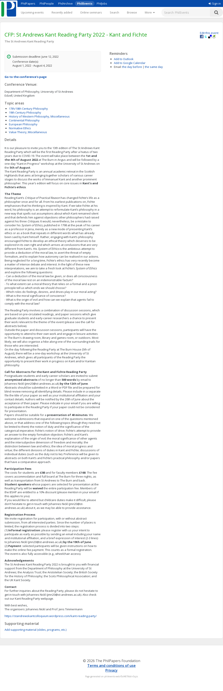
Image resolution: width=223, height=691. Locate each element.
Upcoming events (32, 12)
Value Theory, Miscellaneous (28, 132)
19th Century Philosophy (25, 112)
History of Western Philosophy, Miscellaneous (39, 116)
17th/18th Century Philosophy (28, 109)
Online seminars (91, 12)
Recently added (62, 12)
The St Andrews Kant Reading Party (29, 41)
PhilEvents (84, 3)
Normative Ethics (20, 128)
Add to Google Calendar (129, 63)
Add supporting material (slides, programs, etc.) (35, 630)
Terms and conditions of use (111, 665)
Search (114, 12)
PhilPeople (47, 3)
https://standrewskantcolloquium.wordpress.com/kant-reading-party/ (51, 616)
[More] (149, 12)
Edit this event (209, 33)
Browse (132, 12)
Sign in (215, 3)
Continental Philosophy (24, 120)
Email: (118, 67)
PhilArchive (65, 3)
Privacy (111, 670)
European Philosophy (23, 124)
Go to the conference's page (26, 77)
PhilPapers (28, 3)
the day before (132, 67)
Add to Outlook (123, 59)
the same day (154, 67)
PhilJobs (102, 3)
